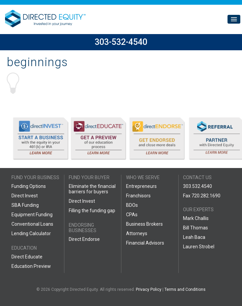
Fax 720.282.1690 (201, 195)
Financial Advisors (145, 243)
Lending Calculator (31, 233)
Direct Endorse (84, 239)
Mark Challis (196, 218)
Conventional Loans (32, 224)
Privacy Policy (148, 289)
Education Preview (31, 266)
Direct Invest (24, 195)
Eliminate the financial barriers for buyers (92, 189)
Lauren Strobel (198, 246)
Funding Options (28, 186)
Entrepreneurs (141, 186)
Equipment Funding (32, 214)
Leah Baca (194, 237)
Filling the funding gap (92, 210)
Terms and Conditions (185, 289)
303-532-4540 (121, 42)
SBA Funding (25, 205)
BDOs (132, 205)
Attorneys (136, 233)
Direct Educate (26, 256)
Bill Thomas (195, 227)
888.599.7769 (197, 205)
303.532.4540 (197, 186)
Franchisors (138, 195)
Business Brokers (144, 224)
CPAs (132, 214)
